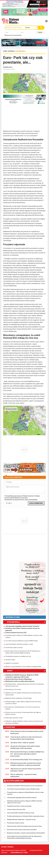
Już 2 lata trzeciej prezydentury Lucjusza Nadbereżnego (21, 641)
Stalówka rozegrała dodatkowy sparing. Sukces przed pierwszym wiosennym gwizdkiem (24, 722)
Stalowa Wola (20, 51)
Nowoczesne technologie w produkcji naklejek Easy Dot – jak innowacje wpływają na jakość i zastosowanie (24, 754)
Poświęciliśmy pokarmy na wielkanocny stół (18, 656)
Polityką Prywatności (28, 496)
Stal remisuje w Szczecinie (13, 689)
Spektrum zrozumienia (11, 663)
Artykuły (11, 51)
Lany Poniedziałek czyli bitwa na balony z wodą (19, 644)
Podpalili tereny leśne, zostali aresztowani (17, 806)
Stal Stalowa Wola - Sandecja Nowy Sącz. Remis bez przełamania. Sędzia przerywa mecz (24, 685)
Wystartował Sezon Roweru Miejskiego (18, 679)
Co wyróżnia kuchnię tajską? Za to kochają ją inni (23, 760)
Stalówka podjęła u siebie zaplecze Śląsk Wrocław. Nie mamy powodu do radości (23, 702)
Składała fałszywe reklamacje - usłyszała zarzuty (20, 819)
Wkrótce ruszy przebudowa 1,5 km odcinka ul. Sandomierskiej (23, 666)
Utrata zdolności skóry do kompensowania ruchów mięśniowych (24, 732)
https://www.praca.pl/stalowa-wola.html (13, 850)
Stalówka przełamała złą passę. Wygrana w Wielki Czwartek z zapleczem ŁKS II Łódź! (22, 676)
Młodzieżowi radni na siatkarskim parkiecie (19, 681)
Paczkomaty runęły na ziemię (13, 647)
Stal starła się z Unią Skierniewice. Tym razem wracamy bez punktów (22, 708)
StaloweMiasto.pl (16, 852)
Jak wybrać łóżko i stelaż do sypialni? (20, 743)
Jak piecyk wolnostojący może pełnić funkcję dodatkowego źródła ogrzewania (22, 747)
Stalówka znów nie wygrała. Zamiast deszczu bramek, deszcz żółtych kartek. (23, 694)
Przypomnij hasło (17, 35)
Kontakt (4, 847)
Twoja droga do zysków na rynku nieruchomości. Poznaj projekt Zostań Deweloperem (23, 738)
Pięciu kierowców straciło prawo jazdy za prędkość (20, 829)
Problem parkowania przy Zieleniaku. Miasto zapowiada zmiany (24, 816)
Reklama (10, 847)
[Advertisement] (24, 117)
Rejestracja (9, 35)
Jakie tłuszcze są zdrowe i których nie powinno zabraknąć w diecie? (23, 770)
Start (5, 51)
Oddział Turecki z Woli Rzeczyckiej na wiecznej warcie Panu (23, 826)
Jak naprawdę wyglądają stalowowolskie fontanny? (22, 626)
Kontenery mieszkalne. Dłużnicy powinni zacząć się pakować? (22, 629)
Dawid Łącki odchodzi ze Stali (14, 718)
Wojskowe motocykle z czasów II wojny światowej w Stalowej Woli (24, 833)
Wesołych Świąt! (10, 660)
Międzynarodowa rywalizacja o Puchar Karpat (18, 698)
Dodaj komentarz (36, 503)
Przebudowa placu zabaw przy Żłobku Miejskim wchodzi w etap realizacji (23, 636)
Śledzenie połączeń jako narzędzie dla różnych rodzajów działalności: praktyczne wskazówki (23, 764)
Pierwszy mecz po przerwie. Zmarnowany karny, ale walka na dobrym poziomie (23, 713)
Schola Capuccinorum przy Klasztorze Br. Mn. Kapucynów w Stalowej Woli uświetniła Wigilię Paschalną (22, 652)
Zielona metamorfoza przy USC (16, 632)
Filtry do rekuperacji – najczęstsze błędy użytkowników (21, 775)
